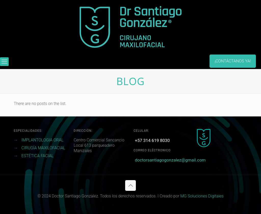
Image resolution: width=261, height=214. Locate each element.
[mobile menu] (4, 61)
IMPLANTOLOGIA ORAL (42, 140)
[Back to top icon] (130, 185)
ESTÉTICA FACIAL (37, 155)
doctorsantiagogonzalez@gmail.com (170, 160)
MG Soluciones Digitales (202, 196)
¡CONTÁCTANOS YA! (233, 61)
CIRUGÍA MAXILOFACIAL (43, 147)
